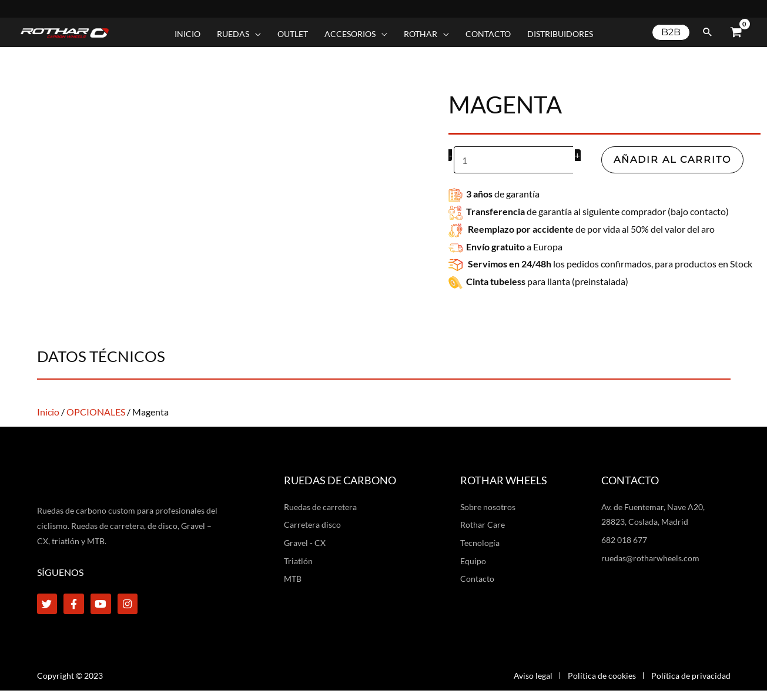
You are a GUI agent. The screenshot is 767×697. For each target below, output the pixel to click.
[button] (239, 34)
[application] (255, 34)
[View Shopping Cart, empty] (735, 32)
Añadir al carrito (672, 159)
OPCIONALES (95, 410)
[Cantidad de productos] (513, 159)
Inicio (48, 410)
